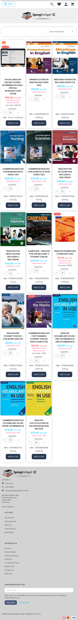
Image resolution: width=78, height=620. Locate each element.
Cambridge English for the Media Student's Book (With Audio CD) (39, 337)
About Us (8, 559)
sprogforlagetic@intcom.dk (16, 490)
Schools (8, 548)
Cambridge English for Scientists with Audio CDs (39, 172)
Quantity (12, 108)
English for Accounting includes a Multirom (65, 173)
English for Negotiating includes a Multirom (13, 255)
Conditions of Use (12, 563)
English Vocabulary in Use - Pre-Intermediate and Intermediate (65, 337)
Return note (9, 566)
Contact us (9, 570)
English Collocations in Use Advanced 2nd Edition (39, 424)
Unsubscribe (24, 602)
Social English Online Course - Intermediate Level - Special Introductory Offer (13, 86)
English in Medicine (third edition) (65, 252)
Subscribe (11, 602)
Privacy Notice (10, 552)
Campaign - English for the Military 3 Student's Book (39, 254)
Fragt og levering (12, 555)
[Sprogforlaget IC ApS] (39, 15)
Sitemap (8, 574)
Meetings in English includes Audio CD (65, 81)
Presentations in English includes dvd (39, 82)
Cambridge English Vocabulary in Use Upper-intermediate (13, 423)
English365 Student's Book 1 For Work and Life (13, 336)
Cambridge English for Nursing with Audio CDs (13, 172)
